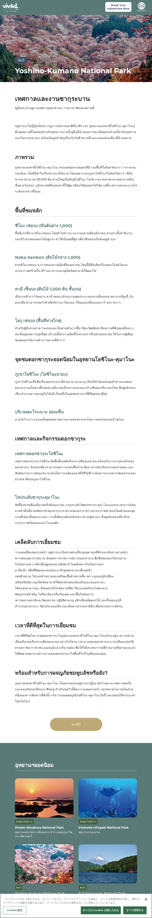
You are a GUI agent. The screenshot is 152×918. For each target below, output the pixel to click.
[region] (76, 905)
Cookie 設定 (14, 910)
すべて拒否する (135, 910)
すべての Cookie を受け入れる (101, 910)
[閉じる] (146, 899)
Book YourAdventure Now (118, 7)
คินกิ (21, 60)
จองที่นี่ (76, 724)
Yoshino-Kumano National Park (73, 70)
